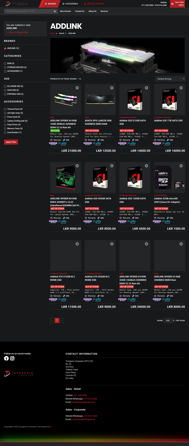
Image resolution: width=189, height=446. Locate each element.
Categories (70, 4)
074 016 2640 (161, 5)
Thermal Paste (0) (15, 109)
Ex (51, 427)
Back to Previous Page (17, 32)
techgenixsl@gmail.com (83, 402)
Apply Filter (11, 142)
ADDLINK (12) (13, 48)
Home (52, 33)
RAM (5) (10, 63)
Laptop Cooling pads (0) (17, 121)
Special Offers (94, 4)
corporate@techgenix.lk (83, 419)
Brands (50, 4)
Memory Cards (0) (15, 128)
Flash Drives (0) (13, 124)
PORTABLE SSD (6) (15, 94)
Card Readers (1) (14, 132)
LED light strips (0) (15, 113)
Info (66, 140)
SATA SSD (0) (13, 90)
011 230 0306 (147, 5)
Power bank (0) (13, 117)
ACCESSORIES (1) (15, 71)
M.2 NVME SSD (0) (15, 86)
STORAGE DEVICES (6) (17, 67)
